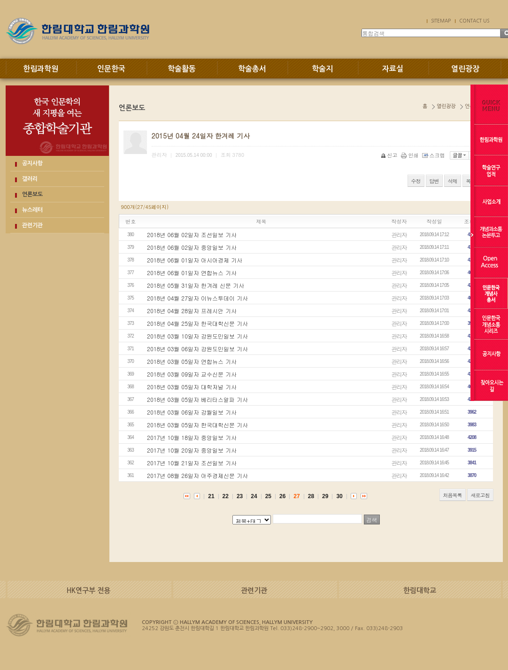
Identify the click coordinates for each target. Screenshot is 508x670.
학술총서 (252, 68)
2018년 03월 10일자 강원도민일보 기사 (197, 336)
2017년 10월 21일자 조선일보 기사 (192, 463)
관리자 (399, 235)
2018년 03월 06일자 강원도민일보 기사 (197, 349)
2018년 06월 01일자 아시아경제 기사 (194, 260)
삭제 (452, 181)
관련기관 (32, 225)
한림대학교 (419, 590)
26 (282, 496)
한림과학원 (40, 68)
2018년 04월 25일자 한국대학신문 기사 (197, 323)
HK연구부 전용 (88, 590)
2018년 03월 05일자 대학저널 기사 (192, 387)
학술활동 (182, 68)
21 (211, 496)
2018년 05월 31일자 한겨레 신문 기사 (195, 285)
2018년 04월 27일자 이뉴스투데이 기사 (197, 298)
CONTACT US (474, 20)
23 (240, 496)
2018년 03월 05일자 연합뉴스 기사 (192, 361)
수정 (416, 181)
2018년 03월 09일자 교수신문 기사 (192, 374)
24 (254, 496)
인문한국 (111, 68)
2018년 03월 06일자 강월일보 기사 (192, 412)
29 (325, 496)
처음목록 (452, 495)
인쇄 (410, 155)
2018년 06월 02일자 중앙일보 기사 (192, 247)
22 (226, 496)
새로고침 (480, 495)
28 (311, 496)
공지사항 (32, 163)
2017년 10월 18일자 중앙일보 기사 (192, 437)
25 (268, 496)
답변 (434, 181)
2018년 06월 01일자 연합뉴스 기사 (192, 273)
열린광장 (465, 68)
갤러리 (30, 179)
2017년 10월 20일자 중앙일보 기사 (192, 450)
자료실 (392, 68)
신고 (390, 155)
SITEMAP (441, 20)
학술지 (322, 68)
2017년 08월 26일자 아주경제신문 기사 (197, 475)
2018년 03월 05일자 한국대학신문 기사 (197, 425)
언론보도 (32, 194)
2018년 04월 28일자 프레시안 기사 (192, 311)
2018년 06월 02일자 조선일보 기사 (192, 235)
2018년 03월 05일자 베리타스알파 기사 (197, 399)
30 (339, 496)
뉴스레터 (32, 210)
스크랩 (434, 155)
